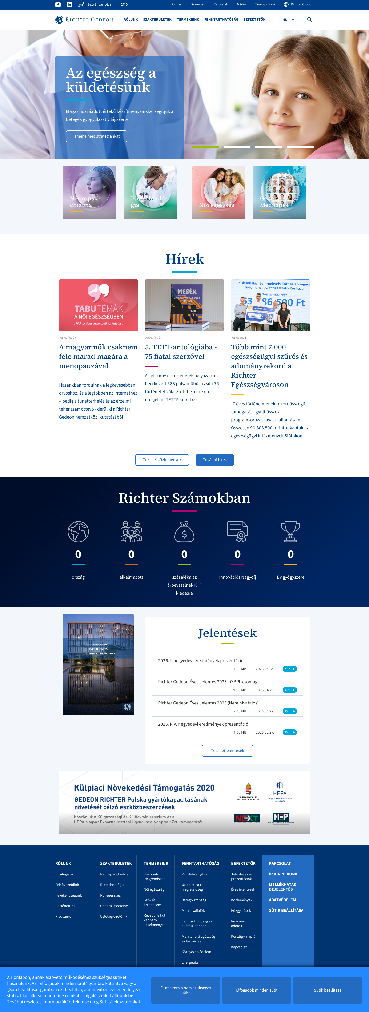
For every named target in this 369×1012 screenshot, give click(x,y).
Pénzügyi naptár (244, 936)
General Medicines (114, 906)
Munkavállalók (193, 910)
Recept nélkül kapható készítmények (154, 920)
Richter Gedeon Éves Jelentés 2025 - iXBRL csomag (207, 682)
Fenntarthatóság (221, 19)
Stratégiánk (64, 874)
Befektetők (254, 19)
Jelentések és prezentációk (242, 877)
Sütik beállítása (286, 910)
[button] (27, 94)
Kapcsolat (239, 947)
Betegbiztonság (194, 900)
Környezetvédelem (196, 951)
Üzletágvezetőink (113, 916)
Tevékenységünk (68, 895)
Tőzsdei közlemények (162, 460)
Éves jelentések (243, 889)
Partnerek (221, 4)
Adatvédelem (282, 900)
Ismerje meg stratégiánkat (96, 136)
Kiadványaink (65, 916)
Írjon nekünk (283, 874)
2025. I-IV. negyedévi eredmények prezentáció (203, 724)
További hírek (215, 460)
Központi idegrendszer (154, 877)
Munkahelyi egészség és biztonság (198, 939)
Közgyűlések (241, 910)
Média (241, 4)
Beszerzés (198, 4)
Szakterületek (157, 19)
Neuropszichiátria (114, 874)
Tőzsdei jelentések (227, 751)
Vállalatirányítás (194, 874)
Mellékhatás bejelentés (282, 887)
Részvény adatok (238, 924)
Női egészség (110, 895)
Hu (285, 19)
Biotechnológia (112, 884)
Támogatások (265, 4)
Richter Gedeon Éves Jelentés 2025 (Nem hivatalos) (208, 703)
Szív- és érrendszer (152, 902)
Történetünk (65, 906)
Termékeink (188, 19)
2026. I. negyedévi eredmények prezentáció (201, 660)
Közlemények (241, 900)
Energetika (190, 962)
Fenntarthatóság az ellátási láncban (197, 924)
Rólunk (131, 19)
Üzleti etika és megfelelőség (192, 887)
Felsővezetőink (67, 884)
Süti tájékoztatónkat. (120, 1002)
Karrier (176, 4)
